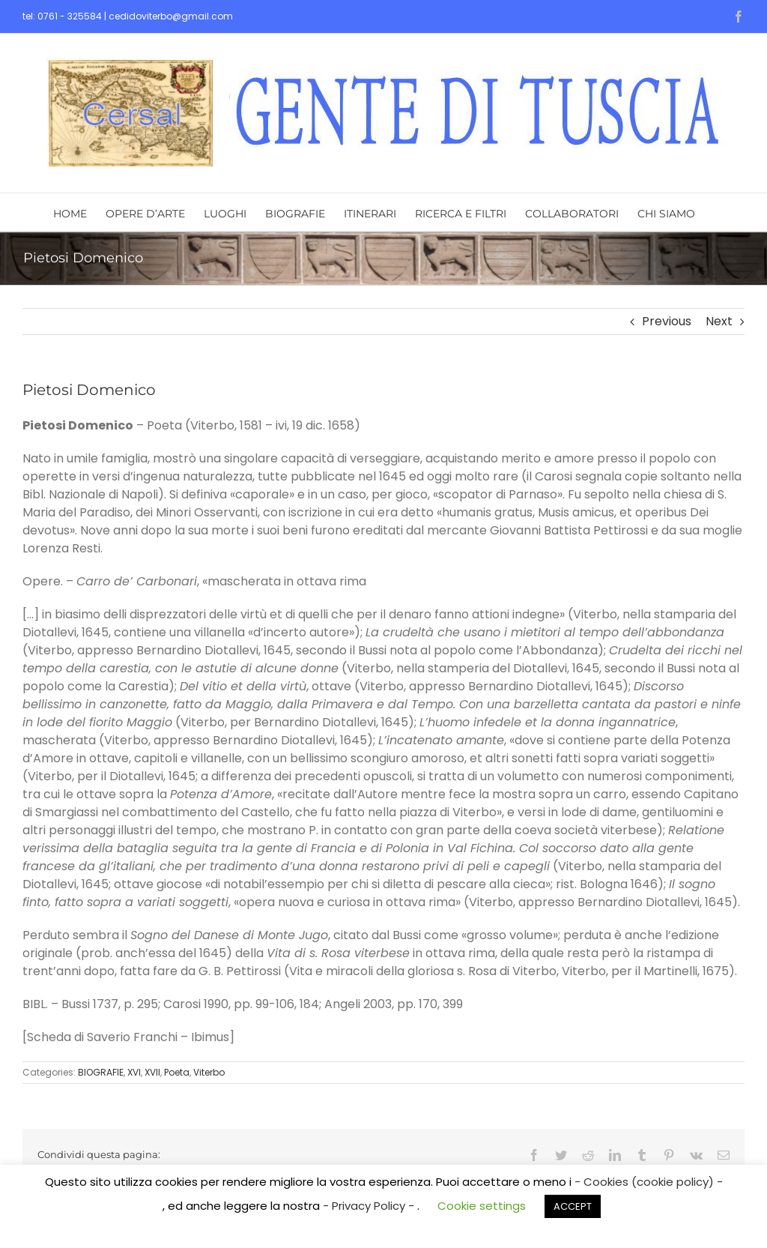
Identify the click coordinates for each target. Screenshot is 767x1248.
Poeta (177, 1072)
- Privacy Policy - (370, 1206)
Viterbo (209, 1072)
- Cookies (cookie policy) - (649, 1182)
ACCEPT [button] (573, 1206)
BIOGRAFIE (101, 1072)
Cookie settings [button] (481, 1206)
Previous (666, 321)
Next (719, 321)
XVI (134, 1072)
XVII (152, 1072)
